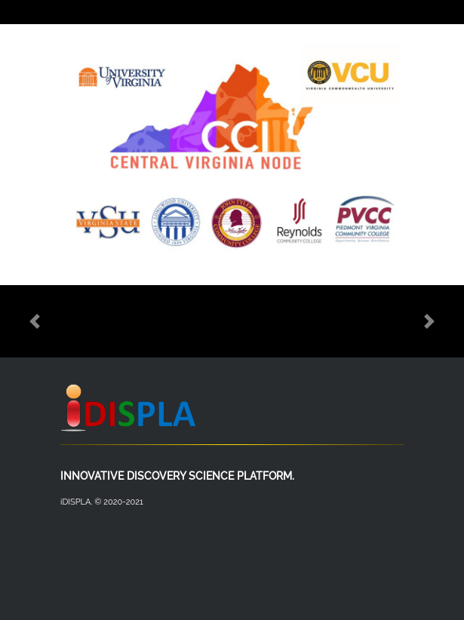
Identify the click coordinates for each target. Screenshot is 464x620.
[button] (34, 321)
